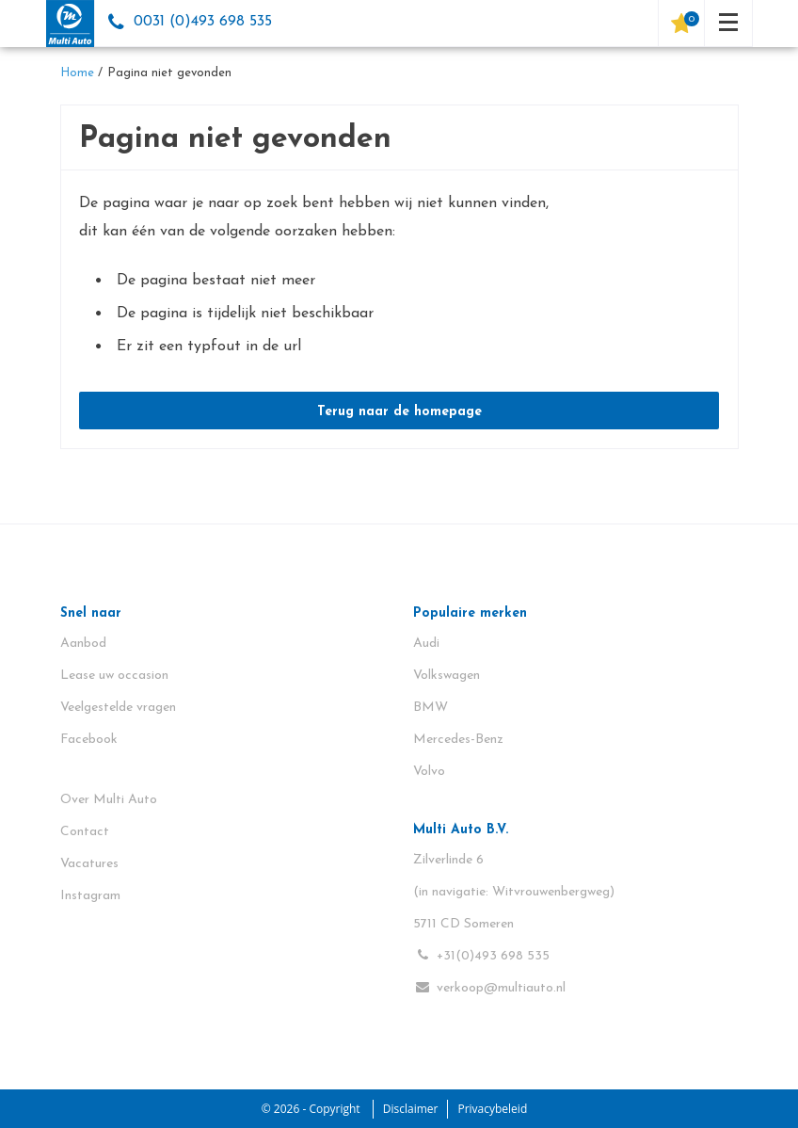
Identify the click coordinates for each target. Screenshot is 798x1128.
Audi (426, 644)
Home (77, 73)
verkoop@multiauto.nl (489, 987)
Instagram (90, 896)
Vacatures (89, 864)
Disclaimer (411, 1109)
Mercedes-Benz (458, 740)
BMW (430, 708)
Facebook (89, 740)
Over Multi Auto (108, 800)
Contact (84, 832)
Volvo (429, 772)
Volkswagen (446, 676)
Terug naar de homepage (399, 412)
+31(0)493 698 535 (481, 955)
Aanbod (83, 644)
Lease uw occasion (114, 676)
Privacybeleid (492, 1109)
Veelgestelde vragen (118, 708)
